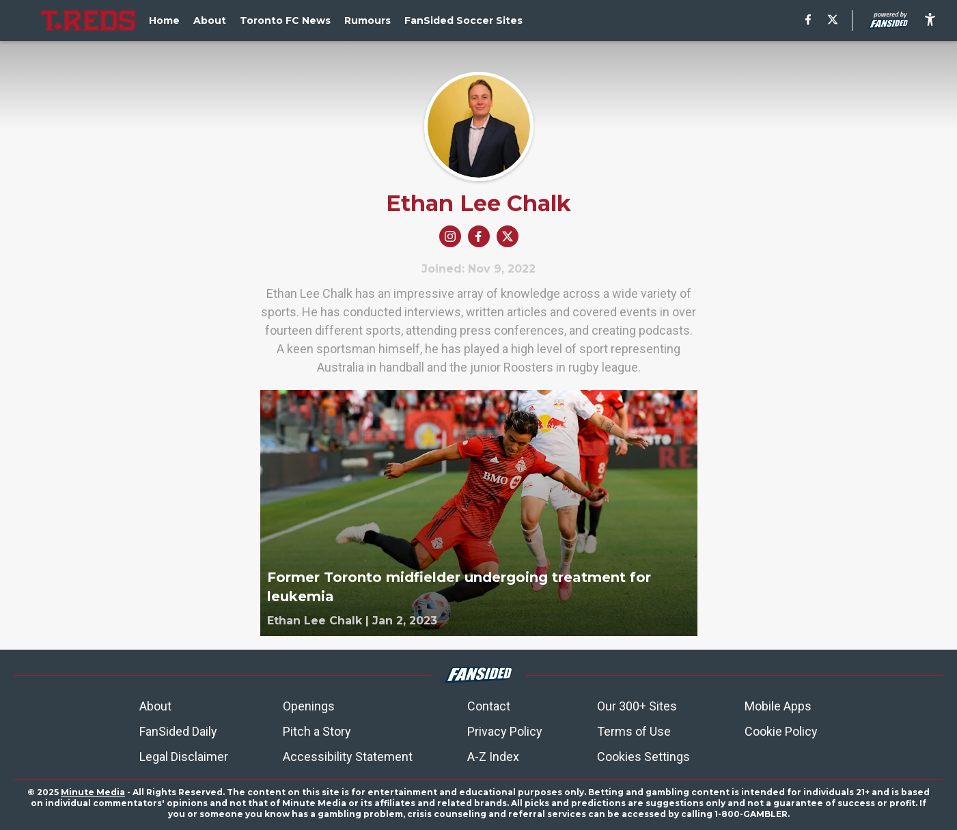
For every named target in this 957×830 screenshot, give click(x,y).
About (155, 706)
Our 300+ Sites (637, 706)
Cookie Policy (781, 731)
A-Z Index (493, 756)
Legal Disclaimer (183, 756)
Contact (488, 706)
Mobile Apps (778, 706)
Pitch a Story (317, 731)
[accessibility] (930, 20)
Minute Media (93, 792)
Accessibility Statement (348, 756)
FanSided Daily (178, 731)
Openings (309, 706)
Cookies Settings (643, 756)
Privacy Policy (504, 731)
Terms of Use (634, 731)
